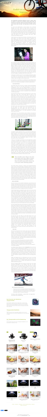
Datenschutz (20, 404)
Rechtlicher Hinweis (28, 404)
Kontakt (13, 404)
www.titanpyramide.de (24, 415)
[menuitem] (20, 3)
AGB (24, 404)
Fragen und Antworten (23, 405)
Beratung (33, 404)
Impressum (16, 404)
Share (2, 410)
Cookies (29, 415)
